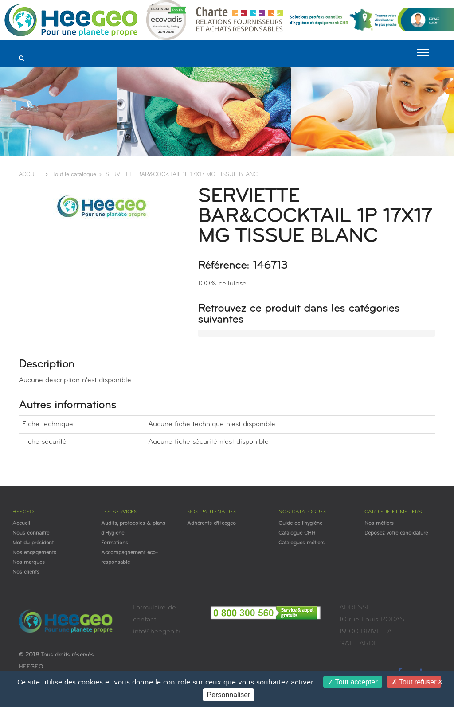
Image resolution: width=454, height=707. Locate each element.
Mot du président (33, 543)
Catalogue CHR (296, 533)
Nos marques (28, 562)
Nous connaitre (30, 533)
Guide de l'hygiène (300, 523)
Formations (114, 543)
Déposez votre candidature (396, 533)
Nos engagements (34, 552)
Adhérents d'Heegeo (211, 523)
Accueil (21, 523)
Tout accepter (353, 682)
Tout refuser (414, 682)
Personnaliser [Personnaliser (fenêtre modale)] (228, 695)
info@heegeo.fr (156, 631)
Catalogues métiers (301, 543)
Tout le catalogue (74, 174)
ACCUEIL (31, 174)
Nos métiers (379, 523)
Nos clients (25, 572)
